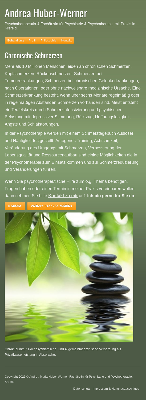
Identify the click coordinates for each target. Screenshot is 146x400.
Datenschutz (81, 388)
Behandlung (15, 40)
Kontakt (66, 40)
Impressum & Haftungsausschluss (116, 388)
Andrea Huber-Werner (46, 12)
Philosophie (48, 40)
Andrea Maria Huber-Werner (48, 376)
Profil (32, 40)
